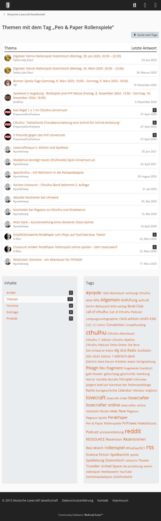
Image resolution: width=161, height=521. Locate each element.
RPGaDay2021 (135, 448)
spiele (134, 455)
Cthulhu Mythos (123, 340)
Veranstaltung (133, 466)
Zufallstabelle (122, 477)
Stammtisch (114, 460)
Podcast (92, 432)
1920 (105, 293)
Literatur (125, 390)
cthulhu (96, 332)
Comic (101, 325)
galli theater (94, 374)
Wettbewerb (109, 472)
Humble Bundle (107, 379)
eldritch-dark (124, 356)
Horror (90, 379)
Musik (104, 411)
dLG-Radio (128, 350)
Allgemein (110, 300)
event (131, 362)
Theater (143, 460)
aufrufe (144, 300)
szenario (131, 460)
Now (122, 411)
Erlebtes (121, 362)
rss (150, 447)
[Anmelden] (145, 5)
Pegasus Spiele (96, 418)
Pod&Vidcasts (147, 423)
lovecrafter (138, 398)
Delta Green (118, 345)
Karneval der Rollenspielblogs (130, 385)
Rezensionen (134, 439)
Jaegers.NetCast (97, 385)
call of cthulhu (97, 312)
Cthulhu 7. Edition (98, 340)
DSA (89, 356)
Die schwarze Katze (99, 350)
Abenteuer (117, 293)
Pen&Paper (118, 417)
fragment (114, 367)
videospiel (93, 472)
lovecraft (95, 397)
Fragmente (131, 368)
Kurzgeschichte (106, 390)
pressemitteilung (112, 432)
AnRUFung (129, 300)
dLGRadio (144, 350)
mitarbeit (92, 411)
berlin (90, 306)
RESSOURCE (95, 439)
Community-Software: (80, 515)
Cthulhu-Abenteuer (121, 333)
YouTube (125, 472)
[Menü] (155, 5)
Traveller (93, 466)
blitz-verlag (118, 306)
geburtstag (111, 374)
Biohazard (102, 306)
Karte (90, 390)
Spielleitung (95, 460)
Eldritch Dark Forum (100, 362)
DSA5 (96, 356)
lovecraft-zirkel (116, 398)
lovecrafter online (103, 405)
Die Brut (133, 345)
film (102, 368)
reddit (133, 431)
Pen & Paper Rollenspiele (103, 423)
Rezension (114, 439)
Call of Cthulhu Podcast (125, 312)
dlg (116, 350)
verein (148, 466)
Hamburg (143, 374)
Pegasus (132, 411)
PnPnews (129, 423)
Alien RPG (93, 300)
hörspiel (125, 379)
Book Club (135, 306)
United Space (111, 466)
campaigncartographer (102, 319)
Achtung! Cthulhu (138, 293)
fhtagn (92, 368)
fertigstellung (145, 362)
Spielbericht (119, 454)
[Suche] (134, 5)
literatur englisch (145, 390)
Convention (115, 324)
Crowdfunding (136, 325)
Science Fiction (97, 454)
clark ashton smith (134, 318)
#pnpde (93, 292)
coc (153, 318)
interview (139, 379)
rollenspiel (115, 447)
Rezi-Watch (95, 448)
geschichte (127, 374)
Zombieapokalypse (99, 477)
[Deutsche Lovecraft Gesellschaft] (7, 5)
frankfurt (146, 368)
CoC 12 (91, 325)
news (113, 411)
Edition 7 (107, 356)
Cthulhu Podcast (97, 345)
